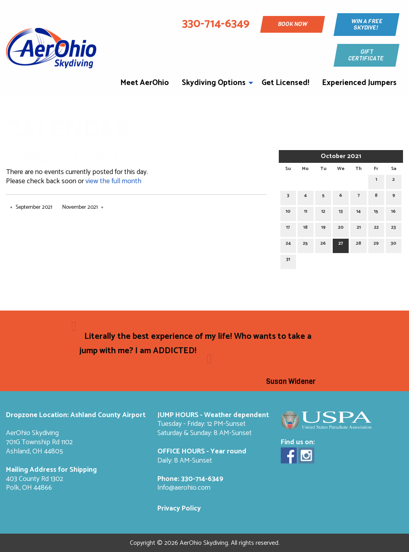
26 (323, 244)
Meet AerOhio (144, 83)
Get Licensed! (285, 83)
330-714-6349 (202, 479)
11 (305, 213)
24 (288, 244)
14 (358, 213)
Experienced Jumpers (359, 83)
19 (323, 228)
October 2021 (341, 156)
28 (358, 244)
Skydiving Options (214, 83)
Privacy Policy (179, 508)
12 (323, 213)
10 (288, 213)
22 (376, 228)
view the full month (113, 181)
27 (340, 244)
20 (340, 228)
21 (359, 228)
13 (341, 213)
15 (376, 213)
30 (393, 244)
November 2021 (80, 207)
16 (393, 213)
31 (288, 260)
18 (305, 228)
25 (305, 244)
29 (376, 244)
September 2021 (34, 207)
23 (393, 228)
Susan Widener (291, 381)
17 (288, 228)
